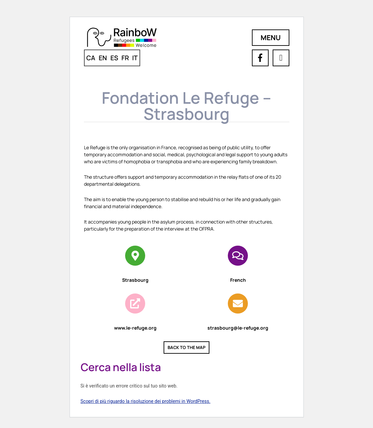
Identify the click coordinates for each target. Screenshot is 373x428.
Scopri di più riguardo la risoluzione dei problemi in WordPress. (145, 401)
